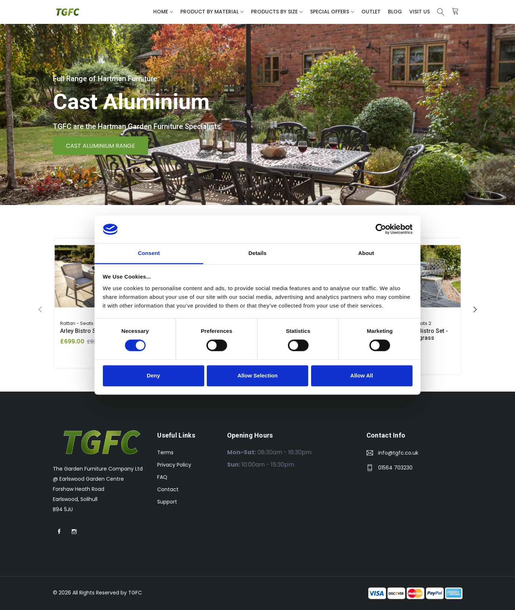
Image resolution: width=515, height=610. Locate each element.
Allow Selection (258, 375)
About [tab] (366, 253)
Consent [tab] (149, 253)
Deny (153, 375)
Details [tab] (257, 253)
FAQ (162, 477)
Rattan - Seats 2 (78, 323)
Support (167, 501)
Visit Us (419, 11)
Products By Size (274, 11)
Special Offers (329, 11)
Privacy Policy (174, 464)
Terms (165, 452)
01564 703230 (395, 467)
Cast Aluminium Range (100, 145)
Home (160, 11)
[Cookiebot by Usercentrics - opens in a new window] (381, 229)
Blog (395, 11)
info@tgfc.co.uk (398, 452)
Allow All (361, 375)
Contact (168, 489)
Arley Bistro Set (80, 330)
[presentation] (40, 310)
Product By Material (209, 11)
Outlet (371, 11)
